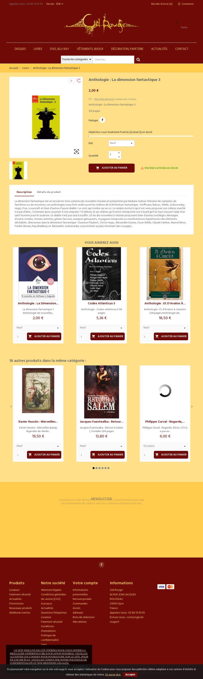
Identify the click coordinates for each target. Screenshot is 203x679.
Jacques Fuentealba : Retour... (101, 421)
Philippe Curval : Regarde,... (165, 421)
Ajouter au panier (111, 168)
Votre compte (85, 583)
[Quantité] (113, 155)
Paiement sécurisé (20, 594)
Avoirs (76, 608)
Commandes (80, 603)
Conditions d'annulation (48, 628)
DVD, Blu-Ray (59, 49)
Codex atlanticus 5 (101, 303)
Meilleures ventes (19, 613)
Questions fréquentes (54, 613)
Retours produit (82, 599)
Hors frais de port (104, 99)
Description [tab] (24, 192)
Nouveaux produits (20, 608)
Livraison (14, 590)
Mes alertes (79, 622)
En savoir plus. (113, 674)
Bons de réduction (84, 617)
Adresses (78, 613)
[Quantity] (20, 337)
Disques (20, 49)
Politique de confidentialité (50, 637)
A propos (46, 603)
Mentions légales (51, 590)
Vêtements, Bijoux (90, 49)
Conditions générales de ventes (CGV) (53, 596)
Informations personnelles (80, 592)
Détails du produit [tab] (49, 192)
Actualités (159, 49)
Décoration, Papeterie (127, 49)
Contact (182, 49)
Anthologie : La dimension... (38, 303)
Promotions (16, 603)
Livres (38, 49)
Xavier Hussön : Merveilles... (38, 421)
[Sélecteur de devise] (60, 4)
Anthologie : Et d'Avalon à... (165, 303)
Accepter (130, 674)
